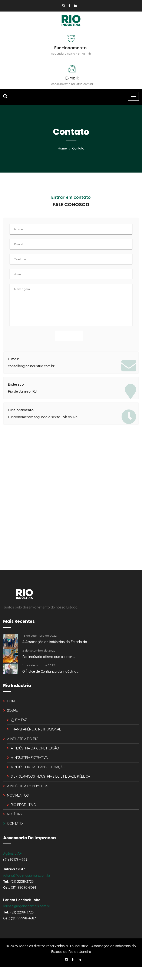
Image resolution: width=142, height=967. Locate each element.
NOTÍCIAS (14, 814)
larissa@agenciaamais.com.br (26, 906)
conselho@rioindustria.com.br (72, 84)
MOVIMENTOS (18, 795)
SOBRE (12, 710)
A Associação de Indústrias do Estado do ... (56, 642)
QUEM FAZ (19, 720)
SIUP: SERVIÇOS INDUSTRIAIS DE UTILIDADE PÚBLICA (50, 776)
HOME (12, 701)
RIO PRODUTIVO (23, 805)
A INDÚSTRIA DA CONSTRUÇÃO (35, 748)
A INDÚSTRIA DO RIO (23, 739)
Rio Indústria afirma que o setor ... (48, 657)
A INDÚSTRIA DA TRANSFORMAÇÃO (38, 767)
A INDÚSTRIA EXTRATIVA (29, 757)
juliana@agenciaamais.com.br (26, 875)
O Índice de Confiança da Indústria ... (50, 671)
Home (62, 148)
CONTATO (15, 823)
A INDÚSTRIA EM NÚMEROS (27, 786)
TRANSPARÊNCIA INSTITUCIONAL (36, 729)
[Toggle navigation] (133, 96)
